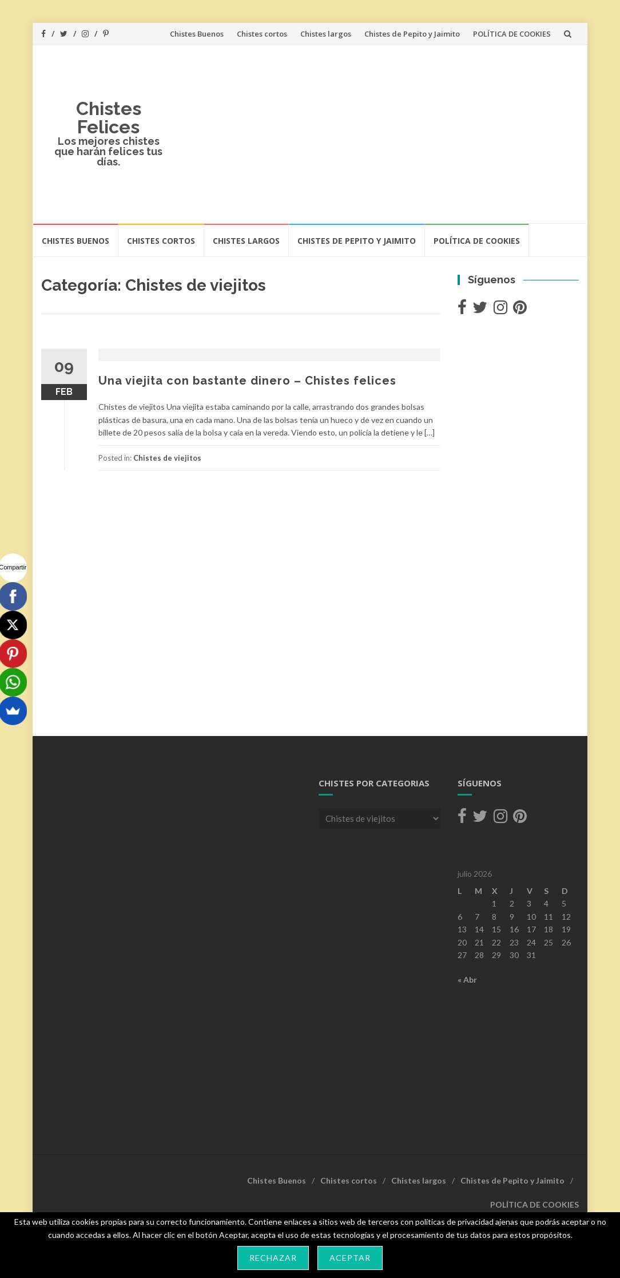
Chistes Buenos (197, 34)
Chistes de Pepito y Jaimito (412, 34)
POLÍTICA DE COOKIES (512, 34)
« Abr (467, 979)
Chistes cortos (262, 34)
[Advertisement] (377, 134)
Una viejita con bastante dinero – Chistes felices (247, 380)
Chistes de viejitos (167, 457)
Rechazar (273, 1258)
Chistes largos (325, 34)
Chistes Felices (108, 117)
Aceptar (350, 1258)
